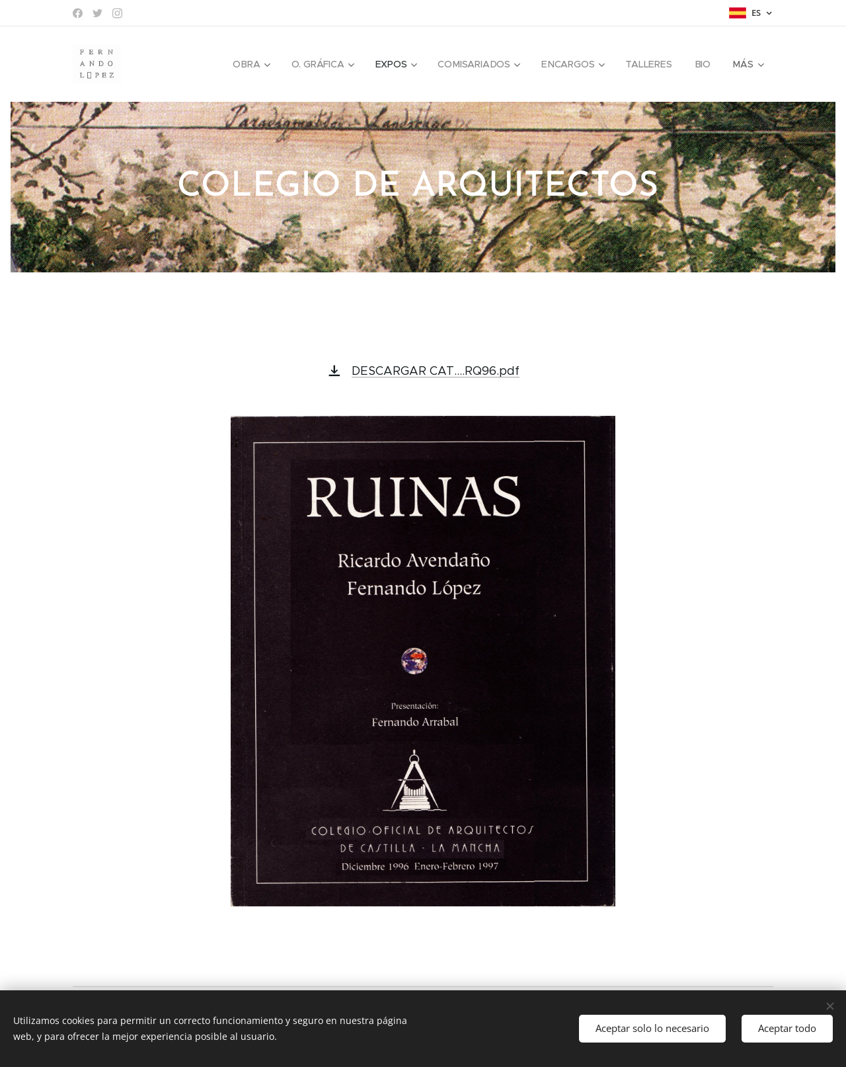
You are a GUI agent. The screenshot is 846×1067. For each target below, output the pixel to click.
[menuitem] (251, 64)
